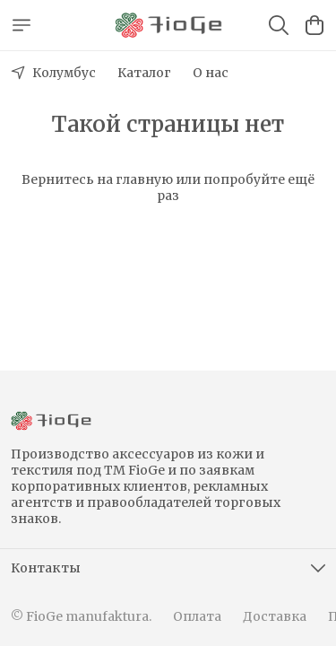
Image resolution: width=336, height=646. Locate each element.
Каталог (144, 73)
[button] (168, 568)
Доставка (274, 616)
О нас (210, 73)
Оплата (197, 616)
